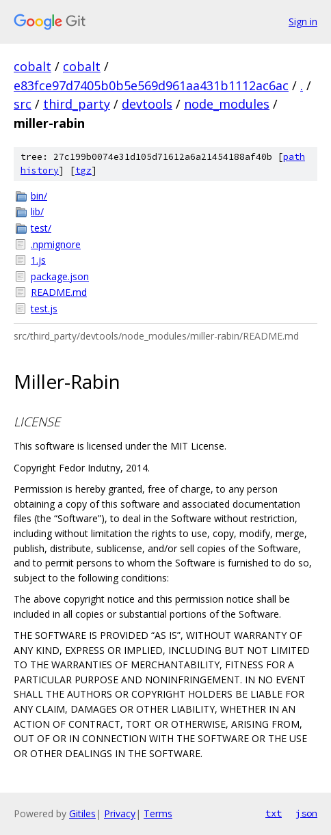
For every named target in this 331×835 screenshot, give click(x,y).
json (306, 813)
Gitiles (82, 813)
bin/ (39, 195)
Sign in (303, 21)
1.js (38, 260)
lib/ (37, 211)
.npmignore (56, 244)
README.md (59, 292)
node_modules (226, 104)
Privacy (119, 813)
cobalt (32, 66)
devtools (147, 104)
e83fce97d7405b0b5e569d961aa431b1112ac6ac (151, 85)
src (22, 104)
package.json (60, 276)
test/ (41, 227)
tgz (83, 170)
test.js (44, 308)
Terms (158, 813)
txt (273, 813)
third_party (76, 104)
